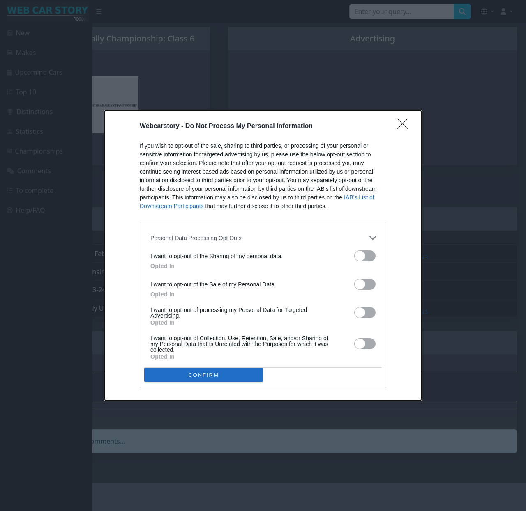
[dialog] (263, 255)
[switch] (365, 255)
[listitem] (263, 238)
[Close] (405, 126)
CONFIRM (203, 375)
